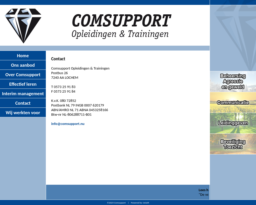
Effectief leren (23, 84)
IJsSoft (146, 202)
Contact (23, 103)
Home (23, 55)
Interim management (23, 93)
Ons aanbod (23, 65)
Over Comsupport (22, 74)
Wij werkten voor (23, 112)
